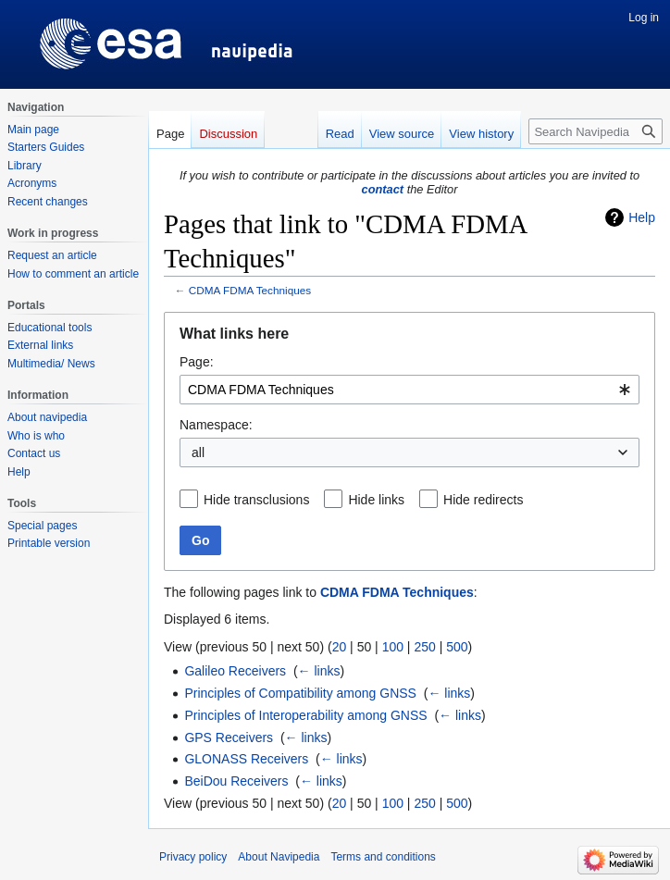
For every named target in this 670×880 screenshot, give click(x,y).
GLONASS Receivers (246, 758)
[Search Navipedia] (595, 131)
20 (339, 646)
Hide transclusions (256, 499)
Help (641, 217)
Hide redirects (483, 499)
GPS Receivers (228, 737)
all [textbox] (198, 452)
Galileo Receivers (235, 670)
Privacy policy (193, 856)
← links (319, 670)
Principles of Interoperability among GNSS (305, 715)
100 (392, 646)
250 (424, 646)
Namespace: (216, 424)
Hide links (376, 499)
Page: (197, 361)
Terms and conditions (382, 856)
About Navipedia (278, 856)
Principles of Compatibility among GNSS (300, 693)
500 (456, 646)
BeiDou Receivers (236, 781)
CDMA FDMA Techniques (250, 290)
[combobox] (409, 389)
